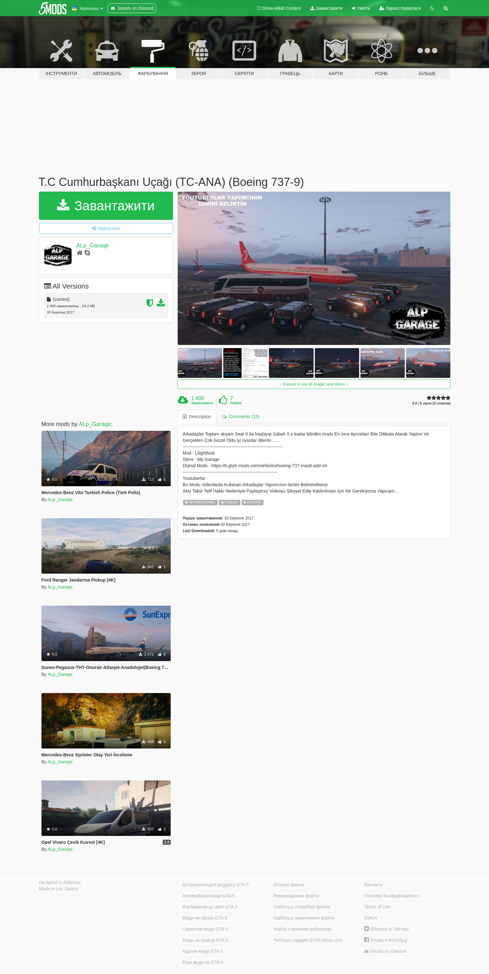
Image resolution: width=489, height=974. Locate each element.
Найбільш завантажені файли (303, 917)
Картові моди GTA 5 (202, 951)
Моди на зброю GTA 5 (204, 917)
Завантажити (326, 8)
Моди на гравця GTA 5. (206, 940)
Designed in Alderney (60, 882)
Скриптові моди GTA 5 (205, 929)
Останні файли (288, 884)
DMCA (370, 917)
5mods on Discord (385, 951)
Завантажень (202, 403)
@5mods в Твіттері (386, 929)
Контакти (373, 884)
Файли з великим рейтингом (302, 929)
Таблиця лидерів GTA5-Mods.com (307, 940)
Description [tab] (197, 416)
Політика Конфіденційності (391, 895)
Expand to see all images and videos (314, 384)
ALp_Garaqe (92, 245)
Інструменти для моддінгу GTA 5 (215, 884)
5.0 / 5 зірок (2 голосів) (431, 403)
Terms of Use (377, 906)
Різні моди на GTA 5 (202, 962)
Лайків (235, 403)
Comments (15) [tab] (240, 416)
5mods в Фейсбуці (385, 940)
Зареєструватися (400, 8)
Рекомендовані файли (296, 895)
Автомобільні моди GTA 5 (208, 895)
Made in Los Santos (58, 888)
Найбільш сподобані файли (301, 906)
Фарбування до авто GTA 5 (210, 906)
